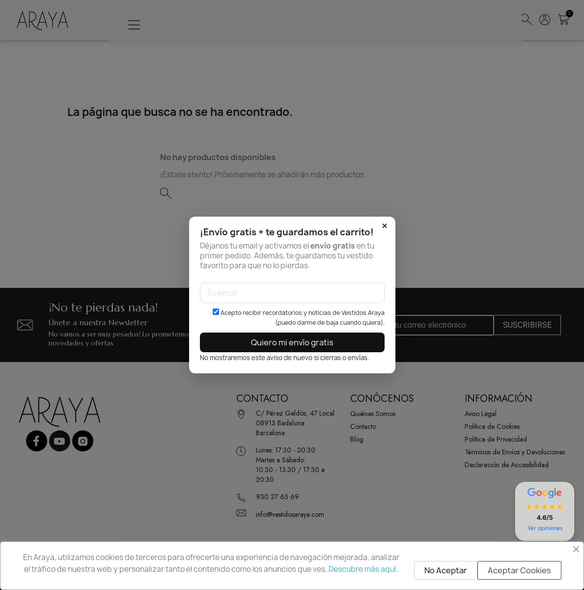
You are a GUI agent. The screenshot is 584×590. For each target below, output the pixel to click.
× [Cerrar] (385, 226)
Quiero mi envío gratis (292, 342)
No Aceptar (445, 570)
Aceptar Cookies (519, 570)
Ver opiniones (545, 528)
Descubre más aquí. (363, 569)
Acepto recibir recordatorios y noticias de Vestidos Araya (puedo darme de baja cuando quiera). (299, 318)
